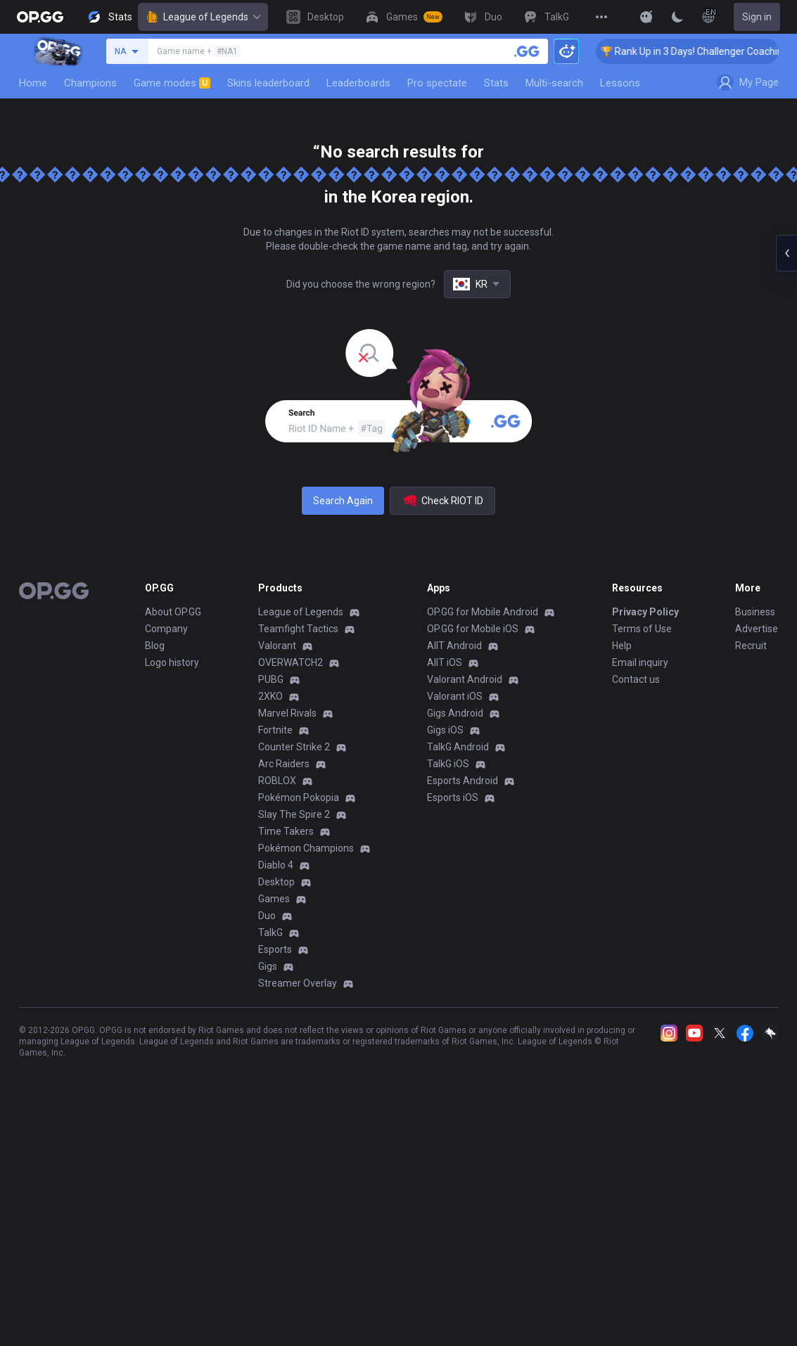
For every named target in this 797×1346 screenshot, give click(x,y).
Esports (275, 949)
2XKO (270, 696)
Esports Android (462, 780)
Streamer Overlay (297, 983)
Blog (155, 645)
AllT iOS (444, 662)
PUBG (270, 679)
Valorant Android (464, 679)
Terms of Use (642, 628)
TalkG (270, 932)
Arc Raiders (284, 763)
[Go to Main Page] (40, 17)
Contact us (636, 679)
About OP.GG (173, 611)
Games (274, 898)
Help (622, 645)
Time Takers (286, 831)
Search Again (343, 500)
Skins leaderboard (268, 83)
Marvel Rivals (287, 713)
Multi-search (554, 83)
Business (755, 611)
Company (166, 628)
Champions (90, 83)
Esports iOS (452, 797)
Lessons (620, 83)
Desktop (276, 881)
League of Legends (203, 16)
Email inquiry (640, 662)
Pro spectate (437, 83)
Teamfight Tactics (298, 628)
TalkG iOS (448, 763)
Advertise (756, 628)
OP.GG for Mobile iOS (472, 628)
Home (33, 83)
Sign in (757, 17)
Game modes (172, 83)
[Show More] (646, 17)
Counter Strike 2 (294, 746)
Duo (267, 915)
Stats (496, 83)
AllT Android (454, 645)
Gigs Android (455, 713)
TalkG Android (458, 746)
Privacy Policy (645, 611)
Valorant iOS (455, 696)
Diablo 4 (275, 865)
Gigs (267, 966)
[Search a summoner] (527, 51)
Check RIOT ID (442, 500)
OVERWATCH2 (290, 662)
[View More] (601, 17)
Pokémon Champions (306, 848)
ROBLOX (277, 780)
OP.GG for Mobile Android (482, 611)
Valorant (277, 645)
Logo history (172, 662)
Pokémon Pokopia (298, 797)
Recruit (751, 645)
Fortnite (275, 730)
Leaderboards (358, 83)
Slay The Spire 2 (294, 814)
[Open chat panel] (786, 253)
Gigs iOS (445, 730)
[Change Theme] (677, 17)
